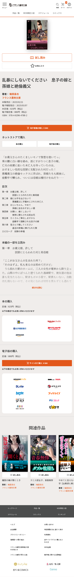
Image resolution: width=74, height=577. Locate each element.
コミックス (57, 13)
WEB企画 (47, 547)
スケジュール (43, 13)
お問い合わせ (49, 524)
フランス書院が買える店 (18, 555)
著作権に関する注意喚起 (52, 555)
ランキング (62, 514)
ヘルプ (12, 524)
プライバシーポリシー (18, 534)
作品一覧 (16, 13)
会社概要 (13, 529)
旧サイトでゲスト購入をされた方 (53, 540)
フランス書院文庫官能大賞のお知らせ (19, 548)
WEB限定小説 (28, 13)
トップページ (12, 508)
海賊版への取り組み (17, 539)
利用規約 (47, 534)
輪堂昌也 (14, 94)
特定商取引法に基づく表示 (53, 529)
